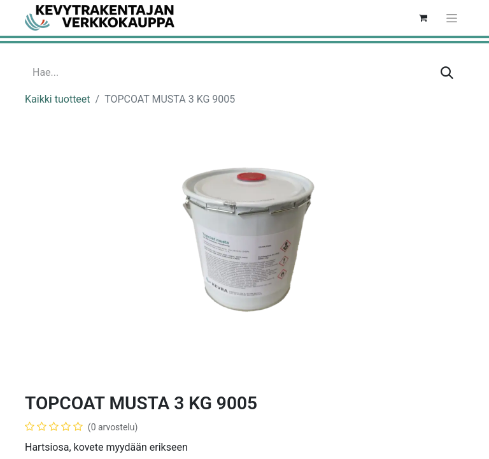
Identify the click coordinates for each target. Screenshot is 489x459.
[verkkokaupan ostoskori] (422, 17)
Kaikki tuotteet (57, 99)
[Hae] (447, 73)
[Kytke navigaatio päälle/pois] (451, 18)
